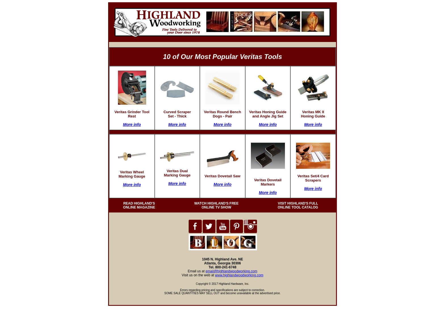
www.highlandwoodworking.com (239, 275)
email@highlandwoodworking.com (231, 271)
